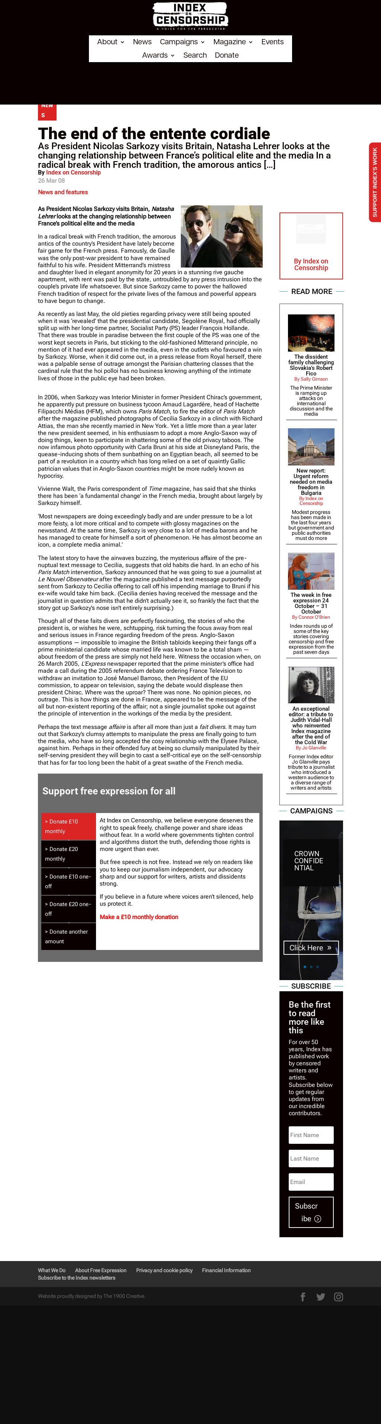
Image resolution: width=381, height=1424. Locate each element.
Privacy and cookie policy (164, 1270)
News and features (63, 192)
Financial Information (226, 1270)
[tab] (68, 826)
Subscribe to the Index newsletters (76, 1278)
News (142, 42)
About (107, 42)
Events (273, 42)
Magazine (230, 42)
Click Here (306, 951)
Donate (227, 55)
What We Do (51, 1270)
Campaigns (179, 42)
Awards (155, 55)
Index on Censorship (73, 172)
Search (195, 55)
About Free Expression (101, 1270)
